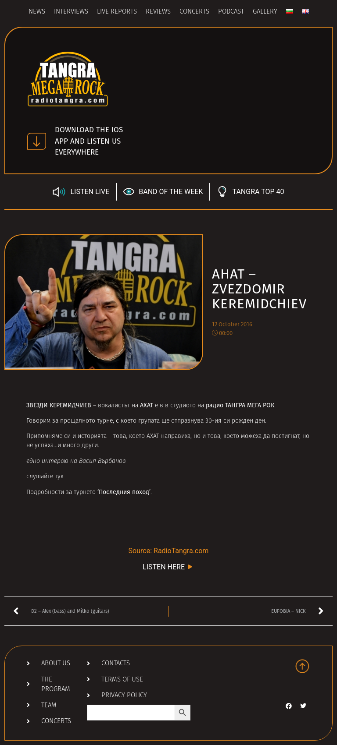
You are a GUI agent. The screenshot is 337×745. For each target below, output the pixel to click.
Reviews (158, 12)
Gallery (265, 12)
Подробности (45, 492)
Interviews (71, 12)
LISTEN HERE (168, 566)
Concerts (194, 12)
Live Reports (117, 12)
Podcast (231, 12)
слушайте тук (45, 476)
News (37, 12)
